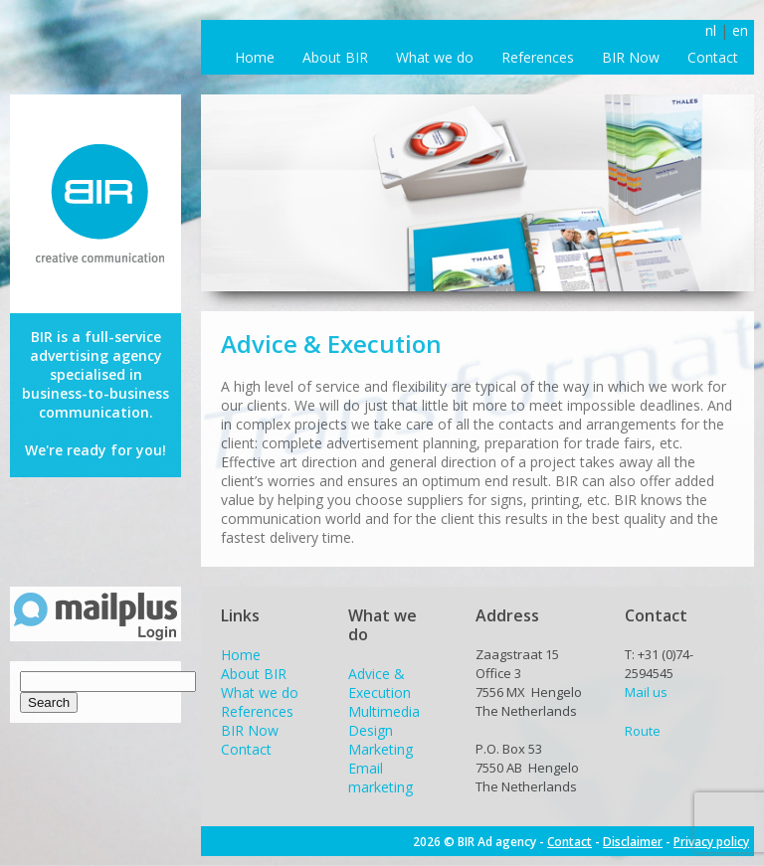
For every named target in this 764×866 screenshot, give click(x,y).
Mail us (646, 692)
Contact (712, 57)
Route (643, 731)
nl (710, 30)
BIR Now (631, 57)
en (740, 30)
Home (255, 57)
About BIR (335, 57)
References (537, 57)
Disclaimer (633, 841)
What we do (435, 57)
